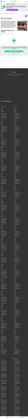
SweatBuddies (7, 417)
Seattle (2, 378)
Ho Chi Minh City (4, 277)
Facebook (18, 74)
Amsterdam (16, 342)
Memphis (15, 398)
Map (4, 1)
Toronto (15, 106)
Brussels (15, 303)
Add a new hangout (14, 51)
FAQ (5, 74)
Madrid (15, 404)
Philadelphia (16, 378)
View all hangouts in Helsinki (14, 54)
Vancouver (3, 106)
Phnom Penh (16, 172)
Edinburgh (16, 411)
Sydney (15, 132)
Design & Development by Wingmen (14, 75)
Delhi (15, 290)
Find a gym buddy (3, 114)
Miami (2, 398)
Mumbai (2, 211)
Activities (2, 111)
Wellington (16, 359)
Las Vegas (3, 250)
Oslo (2, 198)
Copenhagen (3, 303)
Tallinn (15, 119)
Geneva (2, 411)
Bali (14, 329)
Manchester (3, 404)
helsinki (2, 19)
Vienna (15, 365)
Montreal (15, 391)
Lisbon (15, 237)
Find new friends (3, 113)
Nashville (15, 385)
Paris (15, 185)
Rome (2, 172)
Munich (2, 391)
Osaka (2, 385)
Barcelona (16, 316)
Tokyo (2, 119)
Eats (1, 109)
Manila (2, 224)
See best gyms (3, 116)
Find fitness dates (3, 117)
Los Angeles (16, 224)
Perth (2, 185)
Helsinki (15, 277)
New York (16, 198)
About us (8, 74)
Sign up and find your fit (12, 10)
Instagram (21, 74)
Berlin (2, 316)
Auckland (3, 342)
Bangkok (2, 329)
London (2, 237)
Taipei (2, 132)
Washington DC (4, 365)
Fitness (5, 19)
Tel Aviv (2, 372)
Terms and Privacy (13, 74)
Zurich (2, 359)
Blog (10, 74)
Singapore (16, 145)
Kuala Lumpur (16, 250)
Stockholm (3, 145)
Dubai (2, 290)
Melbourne (16, 211)
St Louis (15, 372)
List (1, 1)
